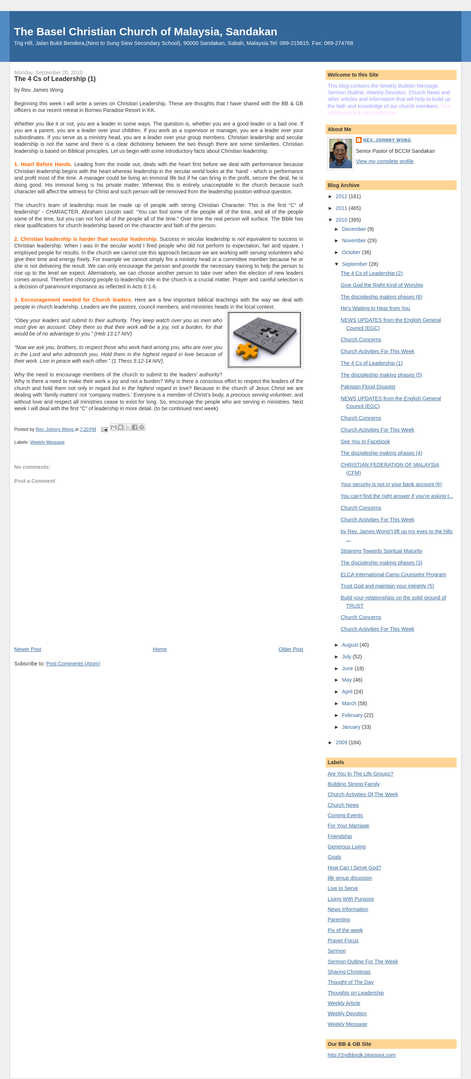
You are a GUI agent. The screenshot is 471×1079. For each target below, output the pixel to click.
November (354, 240)
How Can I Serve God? (354, 868)
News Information (347, 909)
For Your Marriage (348, 826)
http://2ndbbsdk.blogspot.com (361, 1055)
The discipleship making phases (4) (381, 453)
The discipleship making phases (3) (381, 563)
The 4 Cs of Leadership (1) (372, 363)
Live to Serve (342, 888)
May (347, 680)
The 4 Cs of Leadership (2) (372, 273)
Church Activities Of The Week (362, 794)
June (348, 668)
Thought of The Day (350, 982)
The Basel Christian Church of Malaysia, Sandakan (145, 31)
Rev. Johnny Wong (387, 140)
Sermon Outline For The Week (362, 961)
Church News (343, 805)
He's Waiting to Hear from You (375, 308)
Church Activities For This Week (377, 351)
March (350, 703)
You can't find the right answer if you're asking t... (397, 496)
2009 (342, 742)
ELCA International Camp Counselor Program (393, 574)
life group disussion (349, 878)
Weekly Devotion (346, 1013)
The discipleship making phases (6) (381, 297)
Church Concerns (361, 339)
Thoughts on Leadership (355, 993)
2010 (342, 220)
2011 (342, 208)
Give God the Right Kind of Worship (382, 285)
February (353, 715)
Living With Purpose (350, 899)
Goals (334, 857)
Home (160, 649)
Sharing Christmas (348, 972)
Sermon (336, 951)
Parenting (338, 919)
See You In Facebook (365, 441)
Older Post (291, 649)
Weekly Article (343, 1003)
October (352, 252)
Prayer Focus (342, 940)
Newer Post (27, 649)
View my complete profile (385, 161)
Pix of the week (345, 930)
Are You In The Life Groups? (360, 774)
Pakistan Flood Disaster (368, 387)
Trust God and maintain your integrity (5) (387, 586)
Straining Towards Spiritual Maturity (381, 551)
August (351, 645)
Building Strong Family (353, 784)
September (355, 264)
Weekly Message (47, 442)
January (352, 727)
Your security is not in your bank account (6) (391, 484)
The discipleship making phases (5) (381, 375)
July (347, 657)
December (354, 229)
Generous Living (346, 847)
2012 (342, 196)
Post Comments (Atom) (73, 664)
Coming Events (345, 815)
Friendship (339, 836)
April (348, 692)
